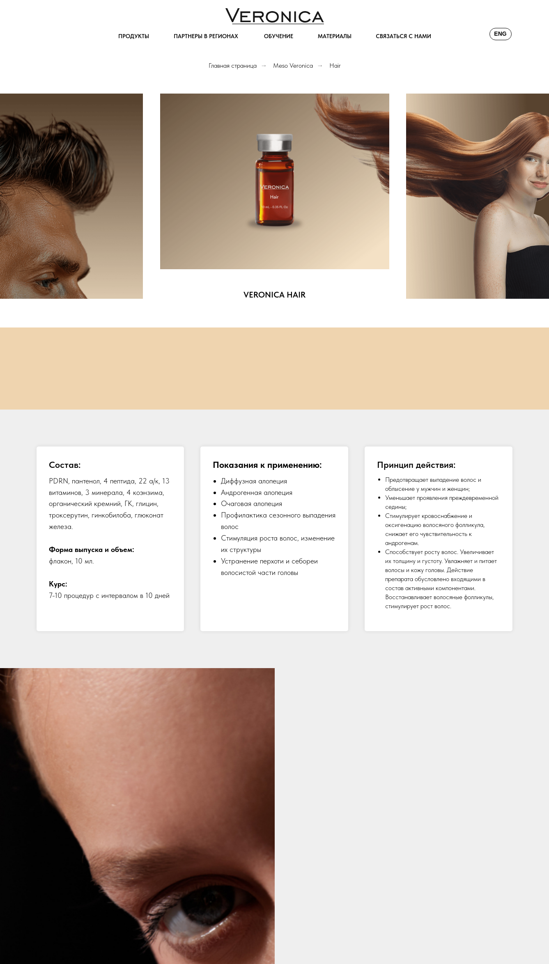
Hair (335, 65)
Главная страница (233, 65)
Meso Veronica (293, 65)
